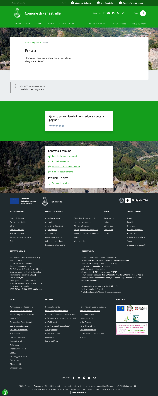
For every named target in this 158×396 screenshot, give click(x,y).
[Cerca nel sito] (143, 13)
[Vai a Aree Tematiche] (105, 3)
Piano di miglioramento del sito (22, 314)
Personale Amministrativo (20, 237)
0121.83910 (18, 260)
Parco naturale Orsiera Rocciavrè (93, 306)
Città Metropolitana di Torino (56, 310)
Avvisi (106, 233)
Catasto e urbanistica (53, 237)
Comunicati (108, 225)
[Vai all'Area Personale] (131, 3)
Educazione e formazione (55, 244)
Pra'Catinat (49, 337)
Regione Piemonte (52, 306)
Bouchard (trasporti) (53, 333)
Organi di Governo (17, 218)
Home (27, 42)
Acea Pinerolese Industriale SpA (57, 325)
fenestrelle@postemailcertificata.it (29, 269)
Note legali (14, 344)
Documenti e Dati (17, 229)
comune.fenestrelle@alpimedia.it (28, 271)
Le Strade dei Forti (87, 314)
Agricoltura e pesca (52, 218)
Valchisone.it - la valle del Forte (92, 333)
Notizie (106, 222)
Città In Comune (126, 386)
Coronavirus (108, 229)
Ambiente (49, 222)
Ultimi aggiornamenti (18, 356)
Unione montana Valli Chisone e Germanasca (63, 314)
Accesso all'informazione (98, 23)
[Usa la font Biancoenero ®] (81, 3)
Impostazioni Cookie (18, 348)
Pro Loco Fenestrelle (88, 329)
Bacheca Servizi (16, 333)
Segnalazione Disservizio (19, 325)
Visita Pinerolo (85, 322)
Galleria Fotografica (135, 229)
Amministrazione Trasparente (21, 306)
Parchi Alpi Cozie (51, 341)
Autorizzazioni (50, 233)
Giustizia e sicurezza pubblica (85, 218)
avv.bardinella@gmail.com (96, 289)
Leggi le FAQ (15, 318)
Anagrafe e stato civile (54, 225)
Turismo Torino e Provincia (90, 310)
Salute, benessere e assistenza (86, 229)
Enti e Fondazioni (17, 233)
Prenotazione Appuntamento (21, 322)
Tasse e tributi (109, 218)
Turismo (77, 237)
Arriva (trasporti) (51, 329)
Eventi (129, 218)
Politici (12, 241)
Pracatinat (84, 337)
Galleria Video (132, 233)
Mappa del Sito (16, 364)
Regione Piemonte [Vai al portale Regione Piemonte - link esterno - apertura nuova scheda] (18, 3)
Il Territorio (131, 225)
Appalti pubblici (51, 229)
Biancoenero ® (88, 389)
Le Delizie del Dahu (87, 318)
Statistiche (14, 360)
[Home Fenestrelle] (36, 13)
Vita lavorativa (79, 241)
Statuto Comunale (17, 337)
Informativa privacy (17, 341)
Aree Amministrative (18, 222)
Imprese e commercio (82, 222)
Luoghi (130, 222)
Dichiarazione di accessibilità (21, 310)
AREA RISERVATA (77, 392)
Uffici (12, 225)
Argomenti (36, 42)
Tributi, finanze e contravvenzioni (87, 233)
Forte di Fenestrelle (87, 325)
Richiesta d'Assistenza (19, 329)
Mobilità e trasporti (81, 225)
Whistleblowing (16, 367)
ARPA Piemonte (51, 322)
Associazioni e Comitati (136, 244)
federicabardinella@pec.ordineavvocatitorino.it (102, 291)
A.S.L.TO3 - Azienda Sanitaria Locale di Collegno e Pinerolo (68, 318)
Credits (13, 352)
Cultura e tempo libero (54, 241)
